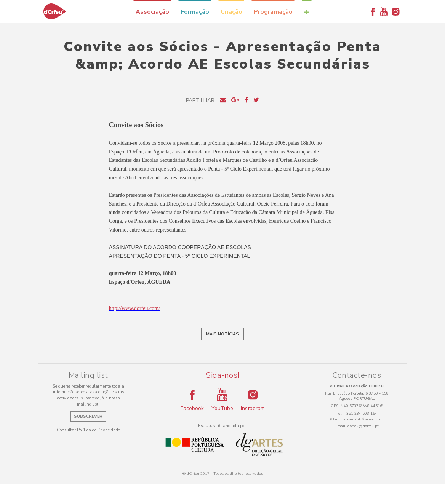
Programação (273, 12)
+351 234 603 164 (360, 413)
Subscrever (88, 416)
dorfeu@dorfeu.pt (363, 426)
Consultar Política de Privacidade (88, 430)
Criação (231, 12)
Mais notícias (222, 334)
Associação (152, 12)
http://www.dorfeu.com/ (134, 308)
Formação (195, 12)
